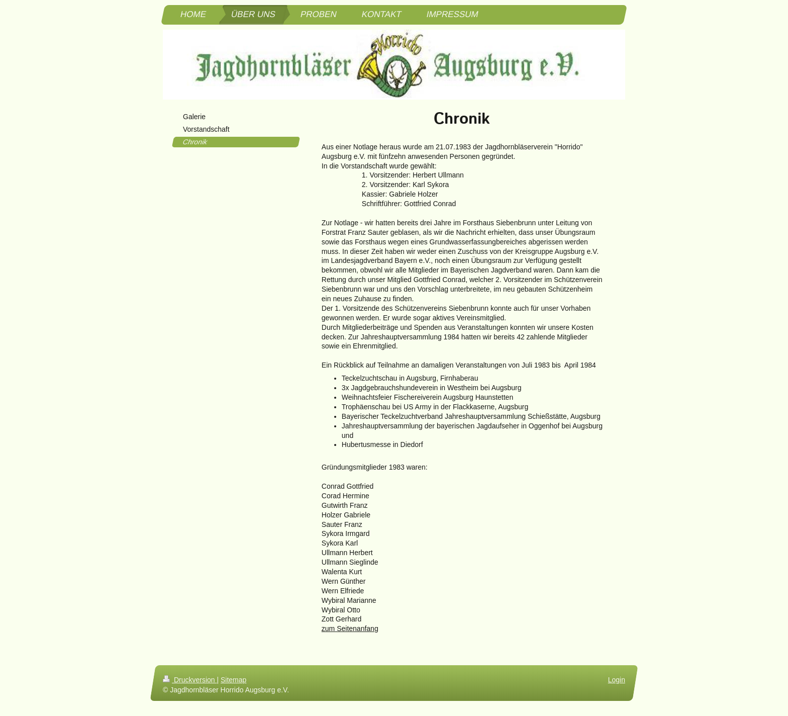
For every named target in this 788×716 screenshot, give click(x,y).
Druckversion (190, 680)
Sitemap (233, 680)
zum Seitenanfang (350, 628)
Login (616, 680)
